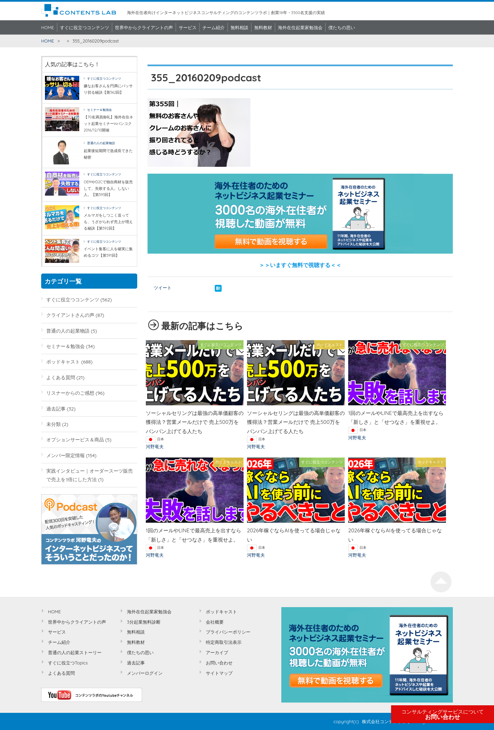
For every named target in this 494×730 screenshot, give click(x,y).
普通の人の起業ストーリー (75, 652)
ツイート (163, 287)
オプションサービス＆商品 (75, 439)
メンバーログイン (145, 673)
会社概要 (215, 622)
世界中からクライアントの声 (144, 27)
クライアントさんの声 (70, 315)
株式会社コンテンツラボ (386, 721)
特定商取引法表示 (224, 642)
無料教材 (263, 27)
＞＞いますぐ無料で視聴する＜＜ (300, 265)
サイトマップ (219, 673)
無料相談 (239, 27)
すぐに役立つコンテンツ (84, 27)
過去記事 (56, 409)
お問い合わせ (442, 714)
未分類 (53, 424)
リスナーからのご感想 (70, 393)
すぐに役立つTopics (68, 662)
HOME (47, 27)
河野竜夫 (155, 446)
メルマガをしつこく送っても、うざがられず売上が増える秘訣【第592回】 (108, 221)
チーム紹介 (213, 27)
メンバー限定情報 (65, 455)
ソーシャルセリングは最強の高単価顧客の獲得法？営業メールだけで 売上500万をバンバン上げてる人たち (195, 422)
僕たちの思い (341, 27)
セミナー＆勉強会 (99, 110)
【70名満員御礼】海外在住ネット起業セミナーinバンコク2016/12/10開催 (108, 123)
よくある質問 (60, 377)
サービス (188, 27)
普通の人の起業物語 (101, 143)
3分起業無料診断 (144, 622)
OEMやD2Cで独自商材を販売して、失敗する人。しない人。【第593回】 (108, 188)
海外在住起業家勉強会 (300, 27)
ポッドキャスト (63, 361)
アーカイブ (217, 652)
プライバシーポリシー (228, 632)
